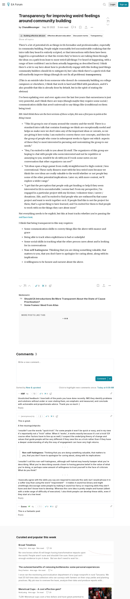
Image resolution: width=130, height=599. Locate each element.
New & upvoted (33, 387)
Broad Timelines (27, 545)
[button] (37, 285)
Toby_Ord (22, 548)
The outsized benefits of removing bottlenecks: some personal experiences (59, 567)
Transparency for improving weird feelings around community (59, 18)
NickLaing (23, 592)
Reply (20, 408)
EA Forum (15, 4)
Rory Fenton (24, 570)
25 (49, 548)
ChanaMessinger (31, 27)
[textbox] (64, 367)
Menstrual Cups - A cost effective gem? (40, 589)
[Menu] (3, 4)
